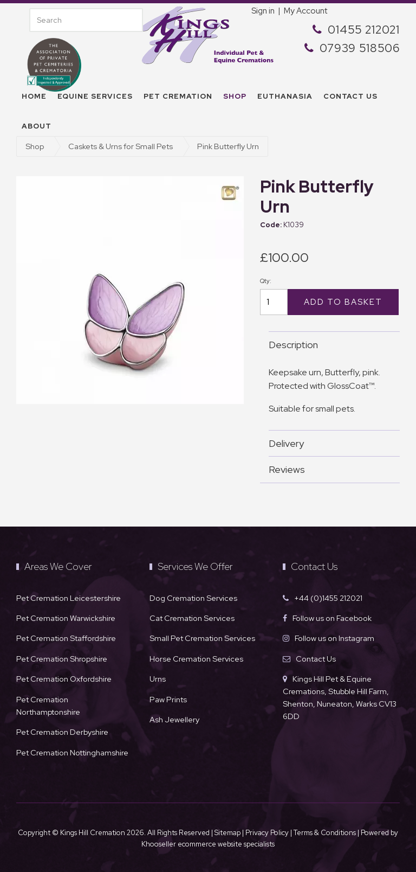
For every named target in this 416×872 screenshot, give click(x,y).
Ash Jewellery (174, 719)
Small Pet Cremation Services (202, 638)
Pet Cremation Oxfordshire (64, 679)
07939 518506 (360, 48)
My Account (305, 10)
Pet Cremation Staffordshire (66, 638)
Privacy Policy (267, 832)
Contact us (350, 96)
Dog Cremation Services (193, 598)
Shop (234, 96)
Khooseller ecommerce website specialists (208, 844)
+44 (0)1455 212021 (328, 598)
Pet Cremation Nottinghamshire (72, 752)
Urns (158, 679)
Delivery (329, 443)
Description (329, 344)
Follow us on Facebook (332, 618)
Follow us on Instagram (334, 638)
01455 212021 (364, 29)
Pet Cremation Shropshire (61, 658)
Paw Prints (168, 699)
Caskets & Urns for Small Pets (120, 146)
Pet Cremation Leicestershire (68, 598)
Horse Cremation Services (196, 658)
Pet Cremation (178, 96)
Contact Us (316, 658)
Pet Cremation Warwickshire (65, 618)
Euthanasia (285, 96)
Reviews (329, 469)
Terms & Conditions (326, 832)
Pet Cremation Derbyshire (62, 732)
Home (34, 96)
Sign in (263, 10)
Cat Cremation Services (192, 618)
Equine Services (95, 96)
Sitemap (227, 832)
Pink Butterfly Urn (228, 146)
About (36, 126)
